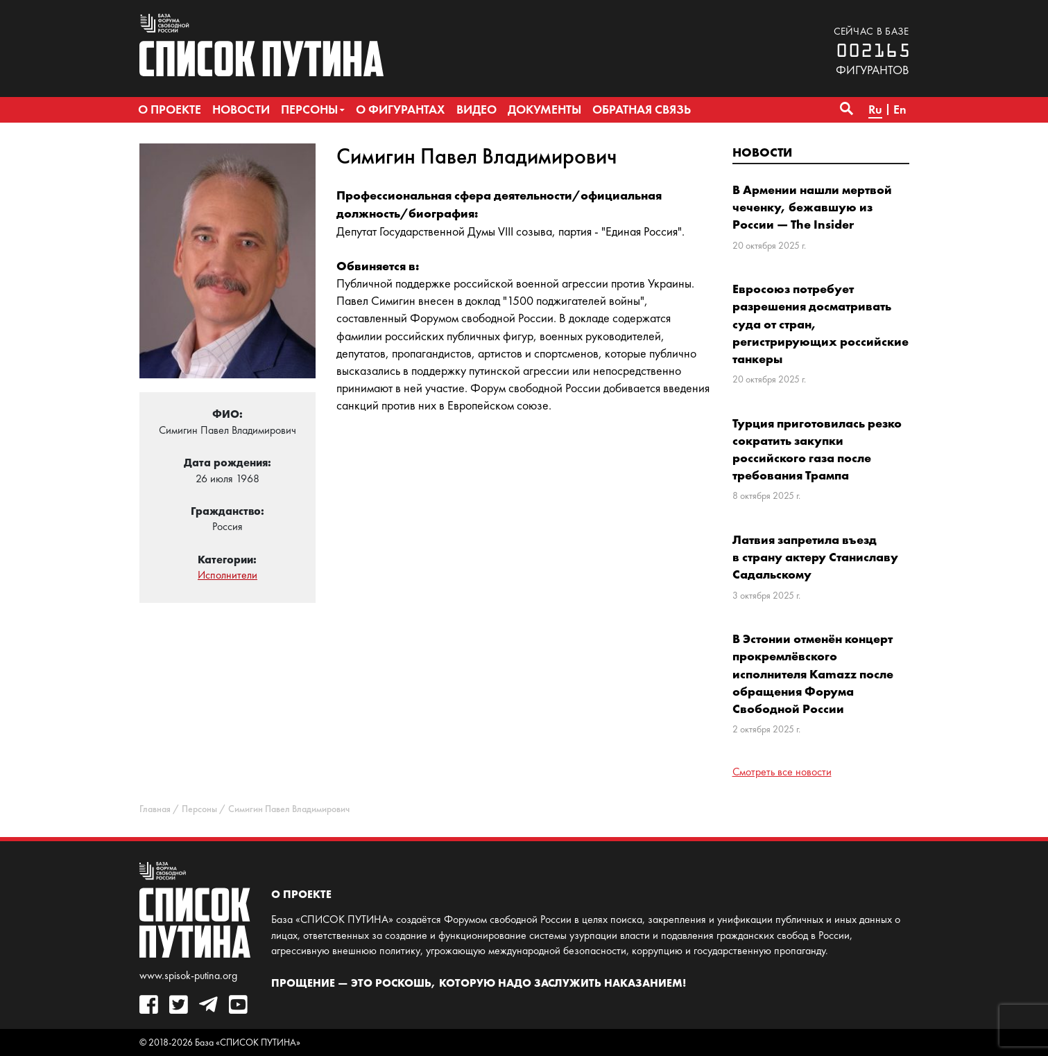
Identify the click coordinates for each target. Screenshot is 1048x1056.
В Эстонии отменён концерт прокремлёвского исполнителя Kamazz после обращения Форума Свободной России (812, 673)
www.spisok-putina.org (188, 975)
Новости (762, 152)
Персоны (199, 809)
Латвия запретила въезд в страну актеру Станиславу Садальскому (815, 556)
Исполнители (227, 574)
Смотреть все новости (782, 771)
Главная (155, 809)
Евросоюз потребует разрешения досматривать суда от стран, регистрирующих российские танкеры (820, 324)
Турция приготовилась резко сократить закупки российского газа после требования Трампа (817, 449)
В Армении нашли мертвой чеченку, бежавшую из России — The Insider (812, 207)
